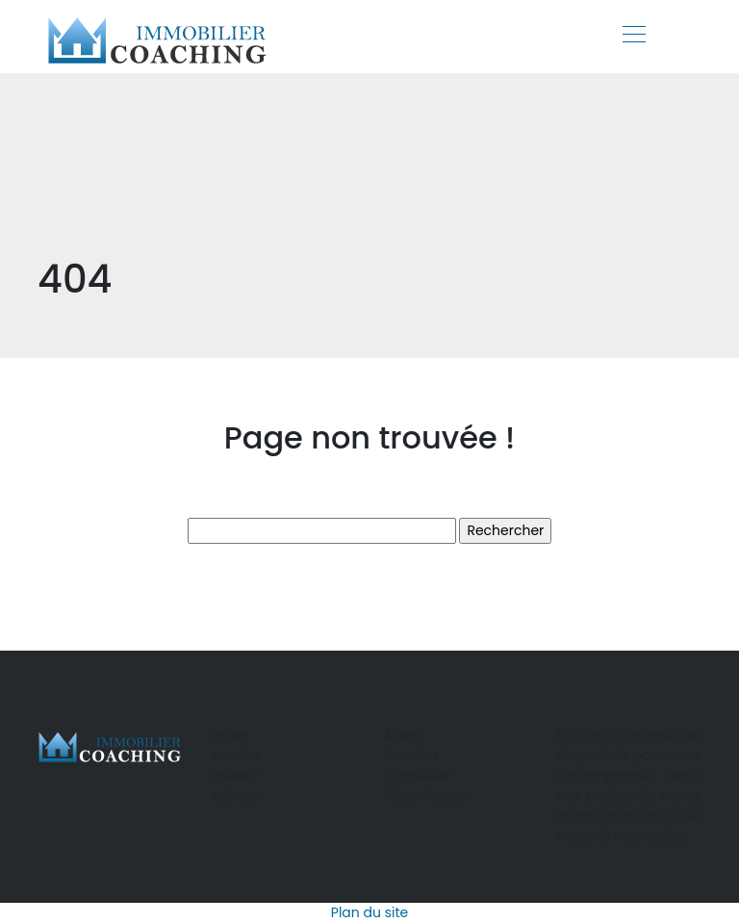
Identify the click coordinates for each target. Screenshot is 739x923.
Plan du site (369, 912)
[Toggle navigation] (633, 36)
